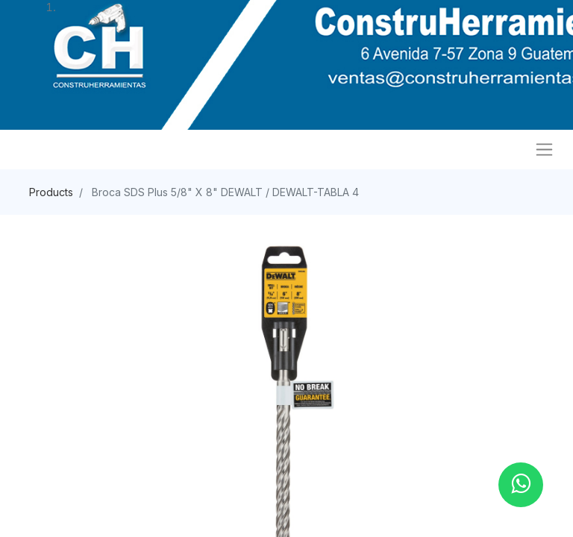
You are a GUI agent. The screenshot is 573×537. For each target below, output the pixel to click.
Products (51, 192)
